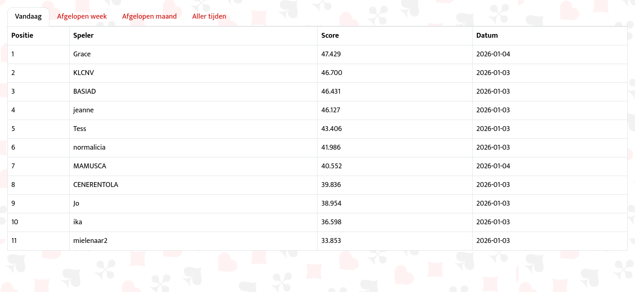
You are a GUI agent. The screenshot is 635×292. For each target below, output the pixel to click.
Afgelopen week (82, 17)
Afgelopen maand (149, 17)
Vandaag (28, 17)
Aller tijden (209, 17)
